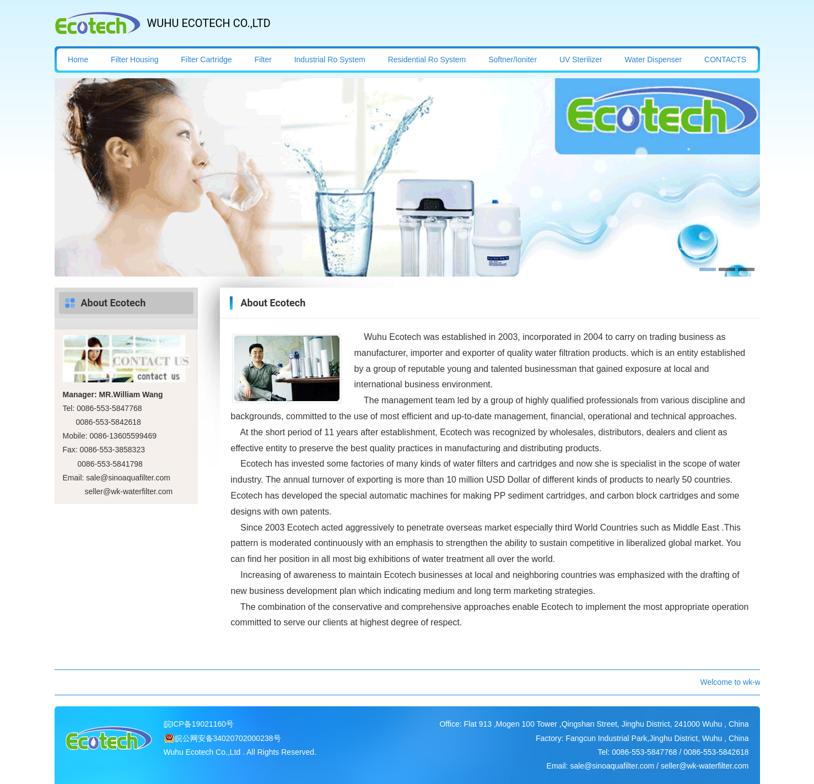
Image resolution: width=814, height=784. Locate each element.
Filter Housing (134, 59)
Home (78, 59)
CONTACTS (725, 59)
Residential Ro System (427, 59)
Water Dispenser (653, 59)
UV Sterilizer (580, 59)
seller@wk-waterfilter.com (129, 491)
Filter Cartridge (206, 59)
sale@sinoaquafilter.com (128, 477)
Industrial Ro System (329, 59)
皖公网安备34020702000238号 (228, 738)
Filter (263, 59)
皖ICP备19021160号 (199, 724)
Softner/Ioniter (512, 59)
